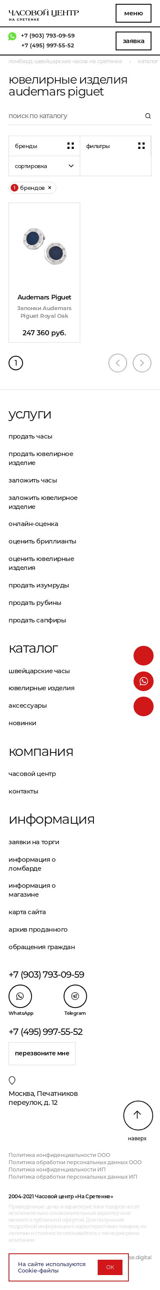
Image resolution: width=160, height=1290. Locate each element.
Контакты (23, 791)
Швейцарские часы (39, 671)
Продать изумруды (39, 585)
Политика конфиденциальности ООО (59, 1155)
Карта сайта (27, 912)
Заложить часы (33, 480)
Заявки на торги (34, 842)
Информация (44, 819)
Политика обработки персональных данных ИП (73, 1177)
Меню (133, 13)
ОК (110, 1267)
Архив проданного (38, 929)
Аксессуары (28, 705)
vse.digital (138, 1257)
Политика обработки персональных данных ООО (75, 1162)
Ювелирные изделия (41, 688)
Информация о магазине (32, 889)
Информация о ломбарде (32, 863)
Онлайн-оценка (33, 524)
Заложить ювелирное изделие (43, 502)
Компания (41, 751)
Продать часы (30, 436)
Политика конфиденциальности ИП (57, 1169)
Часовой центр (32, 774)
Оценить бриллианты (42, 541)
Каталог (33, 648)
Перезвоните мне (42, 1053)
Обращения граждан (42, 947)
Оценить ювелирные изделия (41, 563)
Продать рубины (35, 603)
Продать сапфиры (37, 620)
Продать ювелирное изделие (41, 458)
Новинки (22, 723)
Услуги (30, 414)
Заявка (133, 41)
